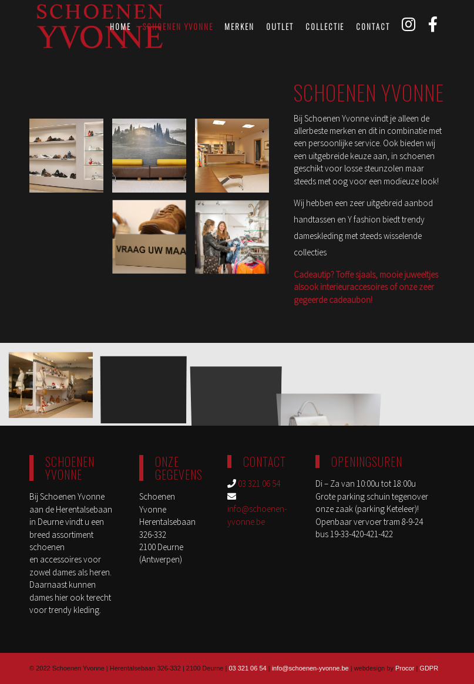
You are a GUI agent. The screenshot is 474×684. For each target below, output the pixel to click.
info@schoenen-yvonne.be (310, 668)
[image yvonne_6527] (154, 160)
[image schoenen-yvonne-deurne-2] (71, 242)
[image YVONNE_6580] (237, 160)
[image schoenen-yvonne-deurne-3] (237, 242)
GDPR (428, 668)
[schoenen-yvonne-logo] (99, 26)
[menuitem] (120, 26)
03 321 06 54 (259, 483)
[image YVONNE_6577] (55, 389)
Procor (404, 668)
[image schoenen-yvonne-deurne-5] (148, 389)
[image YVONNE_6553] (154, 242)
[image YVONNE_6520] (71, 160)
